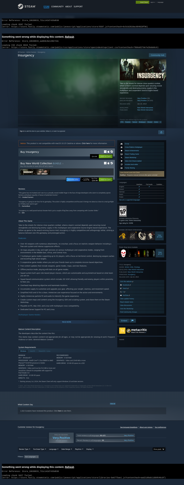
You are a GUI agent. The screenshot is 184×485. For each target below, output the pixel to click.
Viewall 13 (160, 256)
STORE (46, 6)
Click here (86, 146)
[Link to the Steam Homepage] (29, 8)
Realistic (127, 125)
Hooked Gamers (27, 200)
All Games (21, 55)
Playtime (78, 454)
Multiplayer (142, 125)
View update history (127, 302)
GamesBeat (26, 209)
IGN (23, 216)
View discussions (126, 308)
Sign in (22, 134)
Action (156, 125)
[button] (106, 159)
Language (53, 454)
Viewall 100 (159, 239)
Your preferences (160, 430)
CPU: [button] (125, 461)
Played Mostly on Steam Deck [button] (92, 461)
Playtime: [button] (74, 461)
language (160, 2)
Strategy (137, 270)
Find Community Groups (128, 315)
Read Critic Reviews (138, 335)
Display (89, 454)
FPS (122, 125)
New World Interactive (145, 111)
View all (112, 406)
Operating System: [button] (113, 461)
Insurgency (131, 277)
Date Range (65, 454)
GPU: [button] (134, 461)
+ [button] (160, 125)
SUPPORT (78, 6)
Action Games (31, 55)
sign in (152, 2)
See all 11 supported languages (129, 203)
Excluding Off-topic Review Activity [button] (55, 461)
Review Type (23, 454)
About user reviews (146, 430)
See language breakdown (129, 430)
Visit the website (127, 284)
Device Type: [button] (144, 461)
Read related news (126, 305)
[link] (89, 182)
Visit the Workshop (126, 312)
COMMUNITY (57, 6)
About (68, 6)
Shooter (150, 125)
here (59, 414)
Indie (131, 270)
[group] (92, 461)
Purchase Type (38, 454)
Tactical (134, 125)
